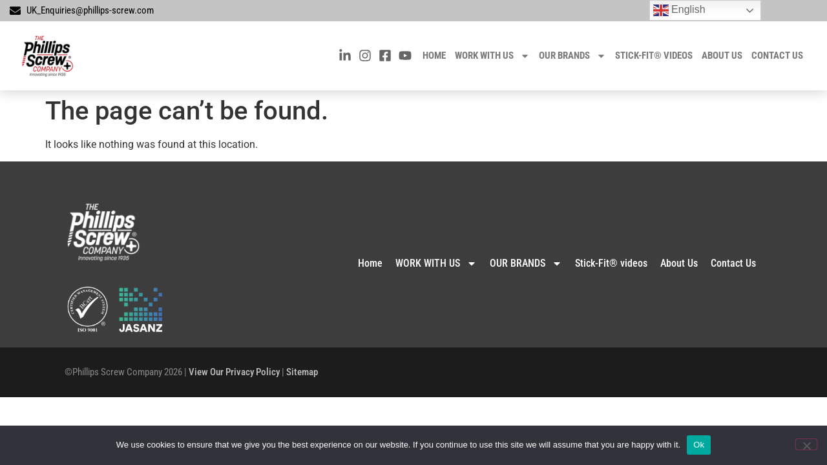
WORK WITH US (492, 56)
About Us (722, 55)
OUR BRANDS (572, 56)
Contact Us (777, 55)
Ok (698, 445)
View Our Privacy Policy (234, 372)
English (679, 10)
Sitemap (302, 372)
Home (434, 55)
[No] (806, 444)
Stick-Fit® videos (654, 55)
